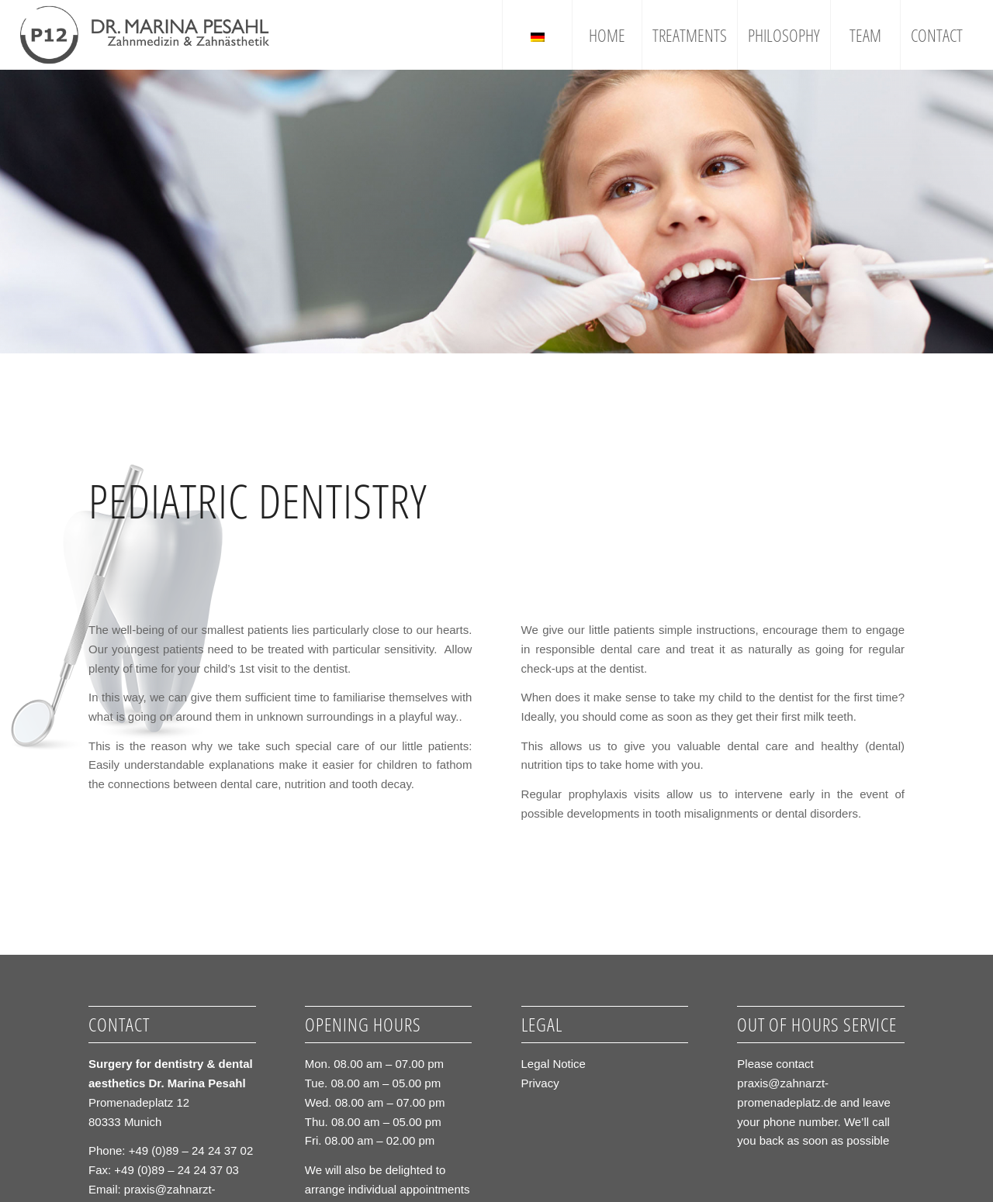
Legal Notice (553, 1063)
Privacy (540, 1083)
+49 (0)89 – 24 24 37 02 (191, 1150)
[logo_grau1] (144, 35)
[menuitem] (537, 35)
